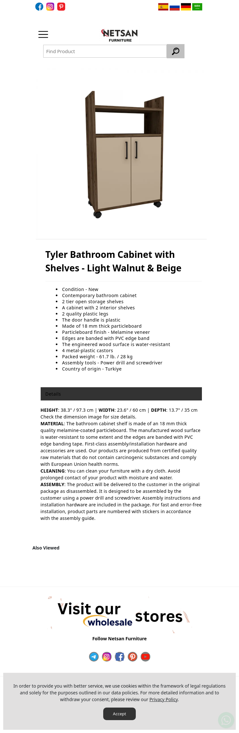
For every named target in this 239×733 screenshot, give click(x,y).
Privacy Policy (163, 699)
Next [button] (197, 569)
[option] (121, 153)
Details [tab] (53, 394)
